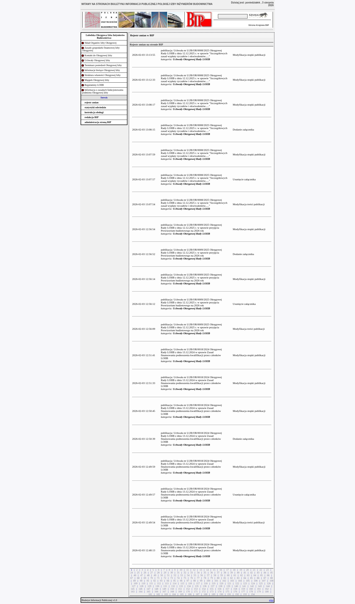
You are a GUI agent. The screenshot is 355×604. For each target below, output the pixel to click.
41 (245, 572)
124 (253, 583)
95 (174, 580)
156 (219, 588)
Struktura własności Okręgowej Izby (103, 75)
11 (187, 569)
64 (255, 575)
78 (205, 578)
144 (268, 586)
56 (201, 575)
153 (196, 588)
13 (201, 569)
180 (267, 591)
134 (189, 586)
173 (211, 591)
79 (211, 578)
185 (182, 594)
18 (234, 569)
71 (158, 578)
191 (229, 594)
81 (225, 578)
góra (271, 600)
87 (265, 578)
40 (238, 572)
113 (167, 583)
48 (148, 575)
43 (258, 572)
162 (267, 588)
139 (228, 586)
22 (261, 569)
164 (140, 591)
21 (254, 569)
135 (196, 586)
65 (261, 575)
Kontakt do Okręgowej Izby (98, 55)
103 (232, 580)
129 (149, 586)
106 (256, 580)
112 (159, 583)
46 (135, 575)
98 (194, 580)
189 (213, 594)
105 (248, 580)
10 (181, 569)
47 (141, 575)
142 (252, 586)
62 (241, 575)
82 (231, 578)
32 (185, 572)
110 (143, 583)
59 (221, 575)
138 (220, 586)
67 (131, 578)
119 (213, 583)
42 (251, 572)
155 (211, 588)
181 (150, 594)
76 (191, 578)
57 (208, 575)
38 (225, 572)
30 (171, 572)
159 (243, 588)
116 (190, 583)
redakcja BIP (92, 117)
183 (166, 594)
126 (269, 583)
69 (145, 578)
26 (145, 572)
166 (156, 591)
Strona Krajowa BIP (258, 25)
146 (140, 588)
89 (134, 580)
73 (171, 578)
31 (178, 572)
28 (158, 572)
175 (227, 591)
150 (172, 588)
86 (258, 578)
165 (148, 591)
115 (182, 583)
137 (212, 586)
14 (207, 569)
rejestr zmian (92, 102)
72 (165, 578)
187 (197, 594)
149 (164, 588)
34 (198, 572)
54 (188, 575)
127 (133, 586)
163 (133, 591)
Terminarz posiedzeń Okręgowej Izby (103, 65)
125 (261, 583)
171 (196, 591)
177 (243, 591)
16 (221, 569)
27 (151, 572)
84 (245, 578)
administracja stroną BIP (98, 122)
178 (251, 591)
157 (227, 588)
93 (161, 580)
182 (158, 594)
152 (188, 588)
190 (221, 594)
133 (181, 586)
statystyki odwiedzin (95, 107)
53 (181, 575)
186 (190, 594)
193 (245, 594)
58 (215, 575)
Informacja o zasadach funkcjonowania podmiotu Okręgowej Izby (102, 91)
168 (172, 591)
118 (206, 583)
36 (211, 572)
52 (175, 575)
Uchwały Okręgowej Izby (97, 60)
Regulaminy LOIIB (94, 85)
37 (218, 572)
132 (173, 586)
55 (195, 575)
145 (133, 588)
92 (154, 580)
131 (165, 586)
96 (181, 580)
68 (138, 578)
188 (205, 594)
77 (198, 578)
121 (229, 583)
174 (219, 591)
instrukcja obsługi (94, 112)
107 (264, 580)
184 (174, 594)
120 (221, 583)
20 (247, 569)
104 (240, 580)
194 (253, 594)
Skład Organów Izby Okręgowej (101, 42)
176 (235, 591)
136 (204, 586)
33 (191, 572)
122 (237, 583)
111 (151, 583)
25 (138, 572)
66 (268, 575)
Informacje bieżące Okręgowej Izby (102, 70)
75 (185, 578)
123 (245, 583)
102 (224, 580)
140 (236, 586)
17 (227, 569)
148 (156, 588)
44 (265, 572)
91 (148, 580)
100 (208, 580)
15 (214, 569)
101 (216, 580)
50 (161, 575)
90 (141, 580)
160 (251, 588)
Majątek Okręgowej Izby (97, 80)
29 (165, 572)
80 (218, 578)
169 (180, 591)
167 (164, 591)
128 (141, 586)
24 (131, 572)
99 (201, 580)
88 (271, 578)
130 (157, 586)
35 (205, 572)
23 (267, 569)
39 (231, 572)
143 (260, 586)
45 (271, 572)
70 (151, 578)
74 (178, 578)
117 (198, 583)
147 (148, 588)
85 (251, 578)
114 (175, 583)
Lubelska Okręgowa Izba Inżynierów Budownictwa (105, 36)
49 (155, 575)
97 (188, 580)
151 (180, 588)
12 (194, 569)
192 (237, 594)
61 (235, 575)
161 (259, 588)
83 (238, 578)
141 (244, 586)
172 (204, 591)
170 (188, 591)
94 (168, 580)
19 (241, 569)
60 (228, 575)
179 (259, 591)
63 (248, 575)
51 (168, 575)
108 (271, 580)
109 (135, 583)
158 (235, 588)
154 (204, 588)
